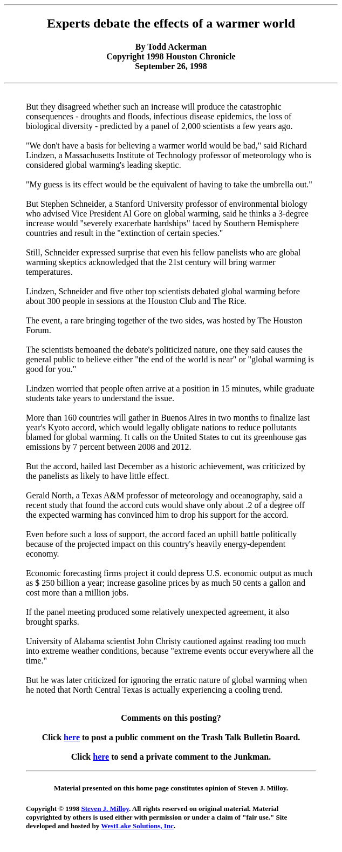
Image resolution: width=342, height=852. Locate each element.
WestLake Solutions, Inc (137, 826)
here (72, 737)
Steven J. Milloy (105, 808)
